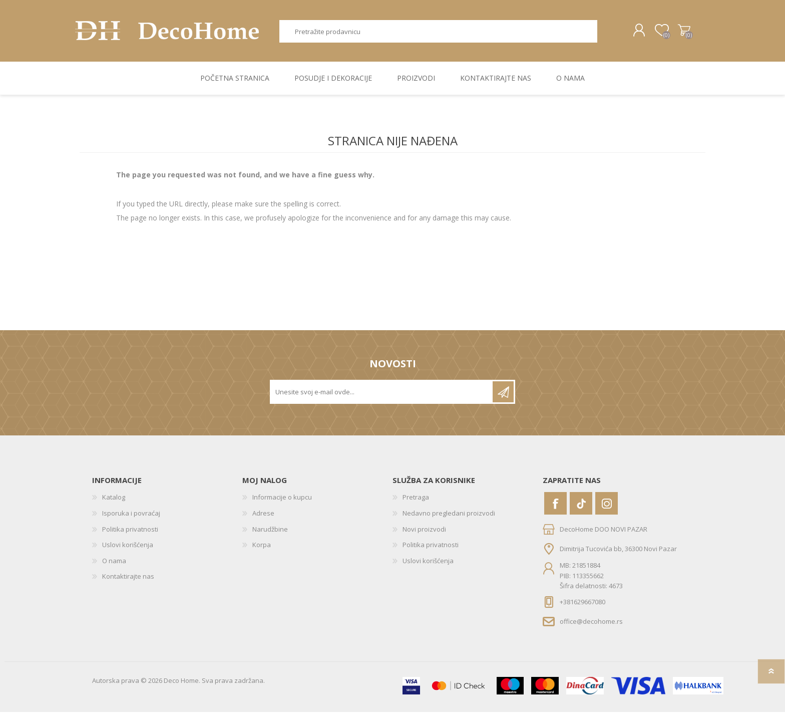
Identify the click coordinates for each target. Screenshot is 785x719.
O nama (114, 567)
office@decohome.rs (591, 627)
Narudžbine (270, 536)
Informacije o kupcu (282, 504)
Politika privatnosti (130, 536)
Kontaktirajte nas (128, 583)
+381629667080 (582, 608)
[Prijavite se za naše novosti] (382, 398)
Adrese (263, 520)
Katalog (113, 504)
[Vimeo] (581, 510)
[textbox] (438, 35)
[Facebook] (555, 510)
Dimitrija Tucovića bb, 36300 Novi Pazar (618, 555)
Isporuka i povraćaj (131, 520)
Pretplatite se (503, 398)
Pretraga (608, 35)
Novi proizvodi (424, 536)
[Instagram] (606, 510)
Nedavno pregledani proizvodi (449, 520)
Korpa (679, 34)
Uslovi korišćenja (127, 551)
